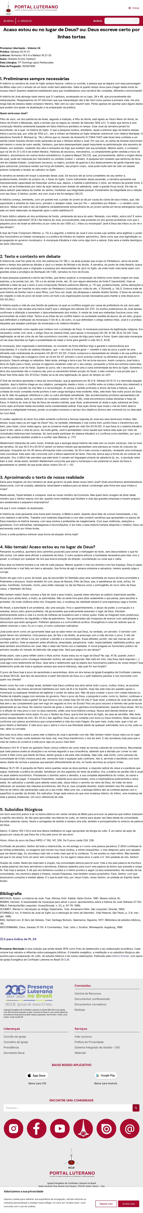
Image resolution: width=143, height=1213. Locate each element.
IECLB (65, 959)
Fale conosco (83, 1036)
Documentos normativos (90, 1004)
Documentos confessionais (92, 999)
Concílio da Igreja (15, 1036)
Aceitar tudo (129, 1203)
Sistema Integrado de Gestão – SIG (97, 1047)
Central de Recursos (88, 993)
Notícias (80, 1009)
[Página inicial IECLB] (8, 8)
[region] (71, 1200)
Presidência (11, 1047)
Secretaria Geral (14, 1052)
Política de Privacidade (89, 1042)
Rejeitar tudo (106, 1203)
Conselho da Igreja (16, 1042)
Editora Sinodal (120, 955)
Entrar (133, 7)
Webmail (80, 1052)
